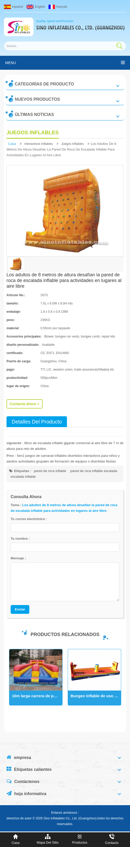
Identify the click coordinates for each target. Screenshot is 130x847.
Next (9, 682)
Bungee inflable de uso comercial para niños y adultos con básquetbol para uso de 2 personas (96, 696)
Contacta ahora (24, 404)
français (58, 7)
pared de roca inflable (50, 471)
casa (12, 144)
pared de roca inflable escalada (93, 471)
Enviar (20, 609)
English (35, 7)
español (13, 7)
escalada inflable (23, 477)
